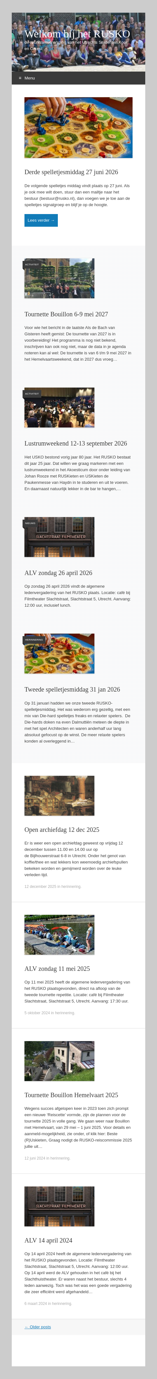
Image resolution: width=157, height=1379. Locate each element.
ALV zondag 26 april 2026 (58, 572)
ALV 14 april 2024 (48, 1240)
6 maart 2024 (35, 1303)
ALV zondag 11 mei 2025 (57, 968)
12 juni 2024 (34, 1158)
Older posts (37, 1327)
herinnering (34, 639)
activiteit (32, 264)
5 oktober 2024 (37, 1013)
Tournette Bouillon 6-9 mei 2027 (66, 314)
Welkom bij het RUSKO (77, 33)
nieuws (30, 523)
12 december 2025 (40, 886)
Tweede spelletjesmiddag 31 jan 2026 (72, 689)
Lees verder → (41, 220)
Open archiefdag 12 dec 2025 (61, 829)
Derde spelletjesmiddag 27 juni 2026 (71, 171)
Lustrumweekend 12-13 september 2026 (75, 443)
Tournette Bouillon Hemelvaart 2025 (71, 1094)
